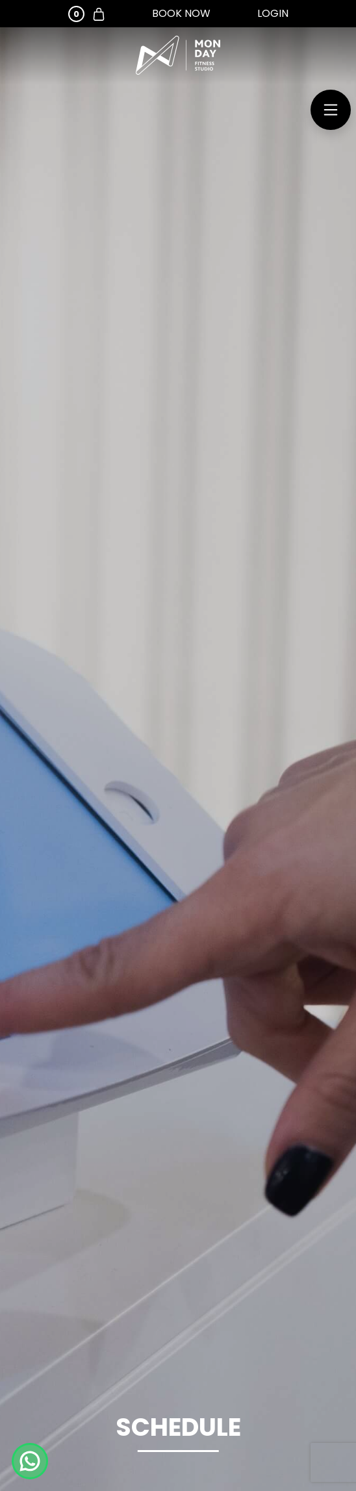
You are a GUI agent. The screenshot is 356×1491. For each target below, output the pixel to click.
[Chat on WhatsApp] (30, 1461)
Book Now (181, 13)
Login (272, 13)
